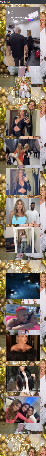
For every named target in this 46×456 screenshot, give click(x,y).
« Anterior (16, 67)
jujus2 (23, 330)
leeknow (23, 442)
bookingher (23, 434)
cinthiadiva (23, 392)
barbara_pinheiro (23, 361)
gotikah (23, 445)
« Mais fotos (23, 257)
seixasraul (23, 436)
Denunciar (23, 105)
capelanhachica (23, 437)
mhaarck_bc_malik (23, 447)
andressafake (24, 99)
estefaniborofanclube (23, 300)
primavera (23, 441)
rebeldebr (23, 439)
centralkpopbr (23, 444)
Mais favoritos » (23, 428)
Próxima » (29, 67)
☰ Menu (42, 2)
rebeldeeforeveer (23, 423)
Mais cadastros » (23, 451)
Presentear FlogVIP (23, 103)
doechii (23, 448)
